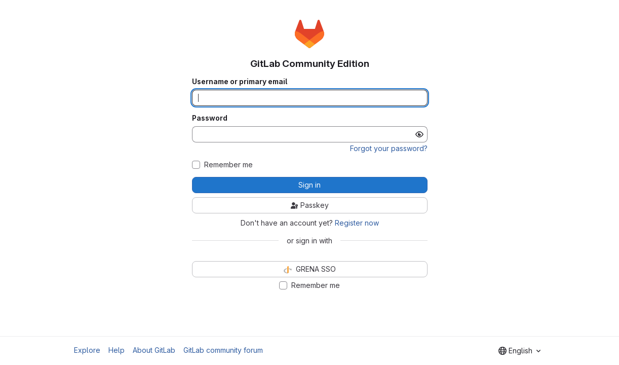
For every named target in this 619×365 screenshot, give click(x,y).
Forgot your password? (389, 148)
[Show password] (419, 134)
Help (116, 350)
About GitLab (154, 350)
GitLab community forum (223, 350)
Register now (357, 222)
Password (209, 118)
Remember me (228, 165)
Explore (87, 350)
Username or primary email (239, 82)
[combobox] (519, 351)
